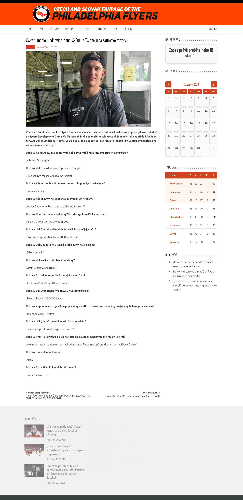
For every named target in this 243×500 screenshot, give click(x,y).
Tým (40, 29)
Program (54, 29)
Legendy (85, 29)
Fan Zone (102, 29)
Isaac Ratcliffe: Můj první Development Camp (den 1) (133, 396)
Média (31, 47)
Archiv (128, 29)
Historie (69, 29)
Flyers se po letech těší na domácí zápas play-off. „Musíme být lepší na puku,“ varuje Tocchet (194, 285)
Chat (115, 29)
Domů (29, 29)
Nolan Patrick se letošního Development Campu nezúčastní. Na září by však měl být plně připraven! (58, 397)
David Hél (43, 47)
